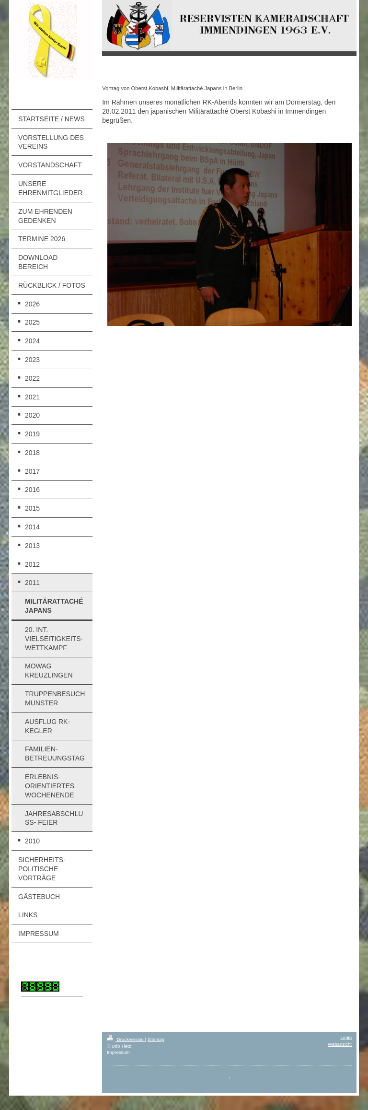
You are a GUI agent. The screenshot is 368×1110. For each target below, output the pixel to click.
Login (346, 1037)
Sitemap (156, 1039)
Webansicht (340, 1044)
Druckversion (126, 1039)
